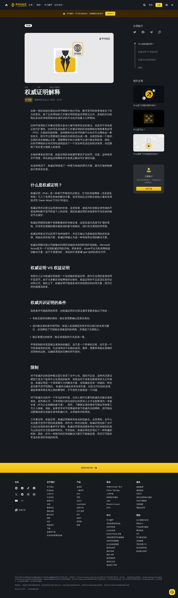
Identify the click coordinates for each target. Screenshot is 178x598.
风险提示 (50, 525)
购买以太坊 (111, 562)
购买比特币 (111, 548)
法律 (48, 504)
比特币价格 (111, 527)
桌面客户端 (51, 532)
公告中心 (50, 494)
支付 (78, 494)
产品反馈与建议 (142, 527)
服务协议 (50, 508)
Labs (108, 501)
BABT (79, 518)
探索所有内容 (89, 468)
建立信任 (50, 515)
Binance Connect (113, 504)
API (137, 534)
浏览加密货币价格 (113, 523)
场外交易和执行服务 (144, 497)
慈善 (78, 525)
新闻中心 (50, 501)
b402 (108, 508)
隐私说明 (50, 511)
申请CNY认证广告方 (114, 487)
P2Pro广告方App (113, 490)
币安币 (139, 494)
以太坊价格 (111, 530)
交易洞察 (139, 504)
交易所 (79, 487)
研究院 (79, 521)
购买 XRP (110, 555)
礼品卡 (79, 501)
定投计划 (80, 508)
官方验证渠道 (141, 537)
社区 (48, 521)
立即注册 (148, 189)
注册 (159, 5)
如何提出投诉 (141, 551)
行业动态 (50, 497)
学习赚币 (110, 520)
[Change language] (167, 5)
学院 (78, 497)
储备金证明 (140, 508)
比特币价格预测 (113, 541)
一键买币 (80, 490)
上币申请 (110, 494)
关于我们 (50, 487)
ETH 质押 (80, 511)
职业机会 (50, 490)
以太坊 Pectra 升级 (114, 534)
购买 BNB (110, 551)
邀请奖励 (139, 490)
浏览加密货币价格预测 (115, 537)
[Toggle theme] (172, 4)
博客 (48, 518)
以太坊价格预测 (113, 544)
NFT (78, 515)
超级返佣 (139, 487)
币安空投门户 (141, 544)
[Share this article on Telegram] (151, 32)
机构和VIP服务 (112, 497)
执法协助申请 (141, 548)
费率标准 (139, 530)
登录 (151, 5)
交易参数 (139, 541)
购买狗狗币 (111, 558)
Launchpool (81, 504)
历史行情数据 (141, 501)
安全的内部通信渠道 (54, 535)
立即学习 (110, 14)
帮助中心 (139, 523)
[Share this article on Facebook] (143, 32)
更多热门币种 (112, 565)
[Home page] (19, 5)
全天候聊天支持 (142, 520)
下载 (48, 528)
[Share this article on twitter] (134, 32)
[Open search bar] (143, 5)
